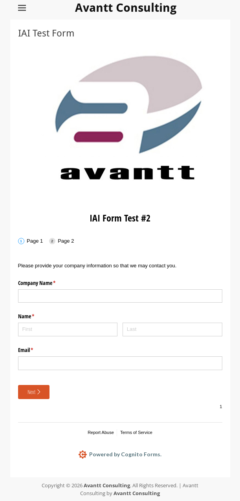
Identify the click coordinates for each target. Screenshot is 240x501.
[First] (68, 329)
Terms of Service (136, 432)
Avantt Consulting (126, 8)
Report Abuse (101, 432)
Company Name (46, 283)
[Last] (172, 329)
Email (35, 350)
